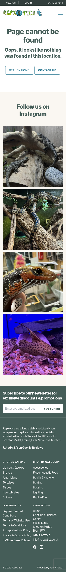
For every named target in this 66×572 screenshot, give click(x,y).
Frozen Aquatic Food (45, 472)
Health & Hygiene (43, 477)
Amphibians (10, 477)
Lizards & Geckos (13, 467)
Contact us (47, 70)
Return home (19, 70)
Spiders (7, 497)
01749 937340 (55, 2)
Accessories (40, 467)
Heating (38, 482)
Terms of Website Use (16, 520)
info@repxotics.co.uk (45, 539)
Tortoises (8, 482)
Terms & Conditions (14, 525)
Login (28, 2)
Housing (38, 487)
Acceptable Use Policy (16, 530)
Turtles (7, 487)
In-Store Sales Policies (16, 540)
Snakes (7, 472)
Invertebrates (11, 492)
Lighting (38, 492)
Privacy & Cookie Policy (17, 535)
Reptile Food (41, 497)
